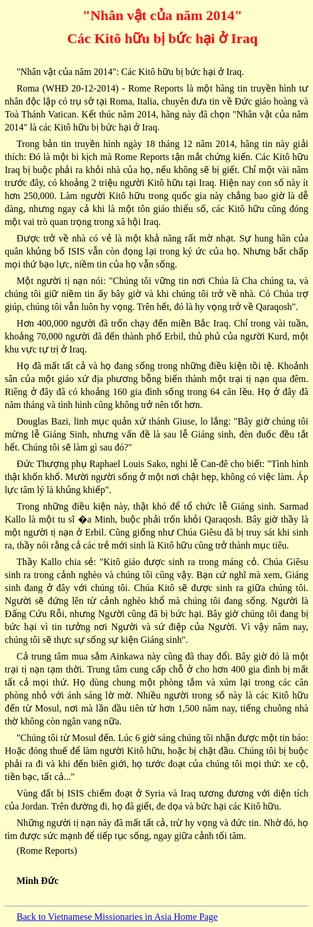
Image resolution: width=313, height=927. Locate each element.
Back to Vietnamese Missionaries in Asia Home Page (117, 917)
